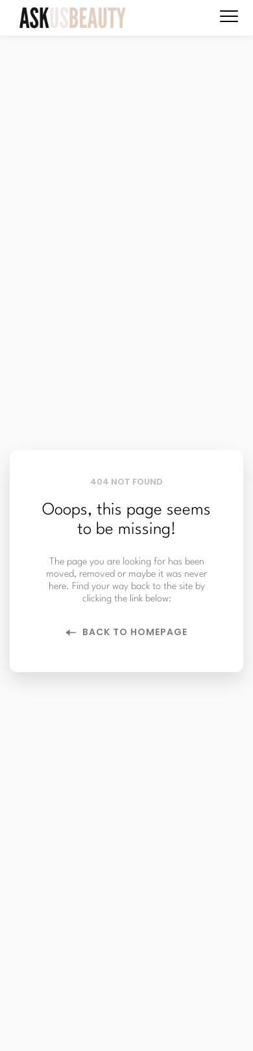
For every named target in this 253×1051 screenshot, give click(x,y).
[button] (229, 16)
